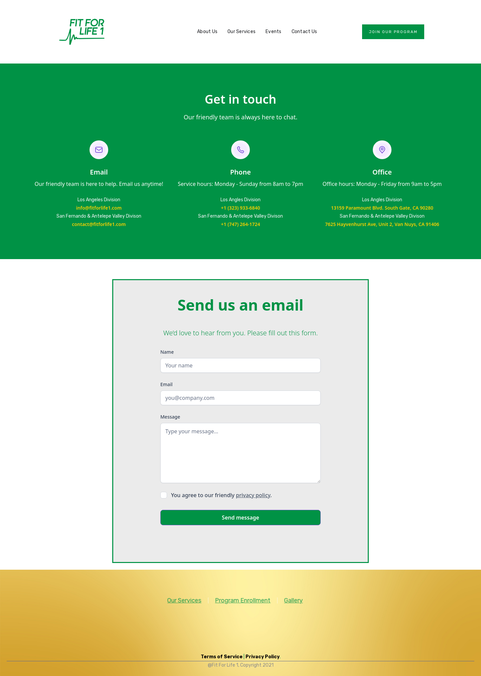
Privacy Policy (263, 657)
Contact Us (304, 31)
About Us (207, 31)
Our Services (241, 31)
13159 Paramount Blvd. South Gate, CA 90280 (382, 208)
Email (166, 384)
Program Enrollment (236, 600)
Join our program (393, 31)
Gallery (287, 600)
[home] (82, 32)
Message (170, 417)
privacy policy (253, 495)
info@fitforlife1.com (99, 208)
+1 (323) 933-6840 (240, 208)
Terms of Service (222, 657)
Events (274, 31)
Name (167, 352)
